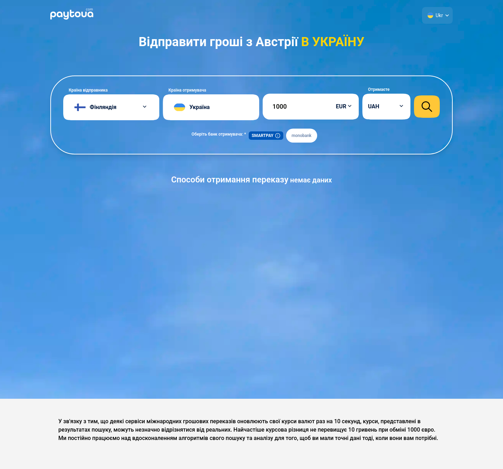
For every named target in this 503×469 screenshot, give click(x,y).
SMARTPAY (266, 135)
